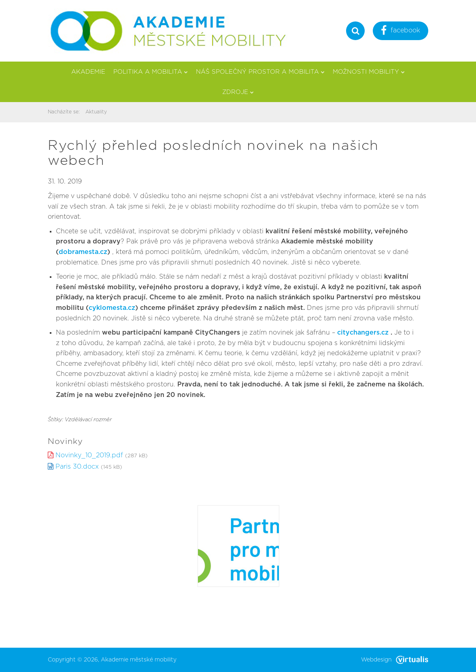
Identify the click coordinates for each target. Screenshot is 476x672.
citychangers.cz (363, 332)
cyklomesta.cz (112, 308)
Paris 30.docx (77, 466)
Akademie (88, 72)
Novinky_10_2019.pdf (89, 455)
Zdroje (238, 92)
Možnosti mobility (369, 72)
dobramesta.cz (83, 252)
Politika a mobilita (150, 72)
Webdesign (394, 660)
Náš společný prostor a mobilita (260, 72)
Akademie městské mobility (138, 660)
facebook (400, 31)
